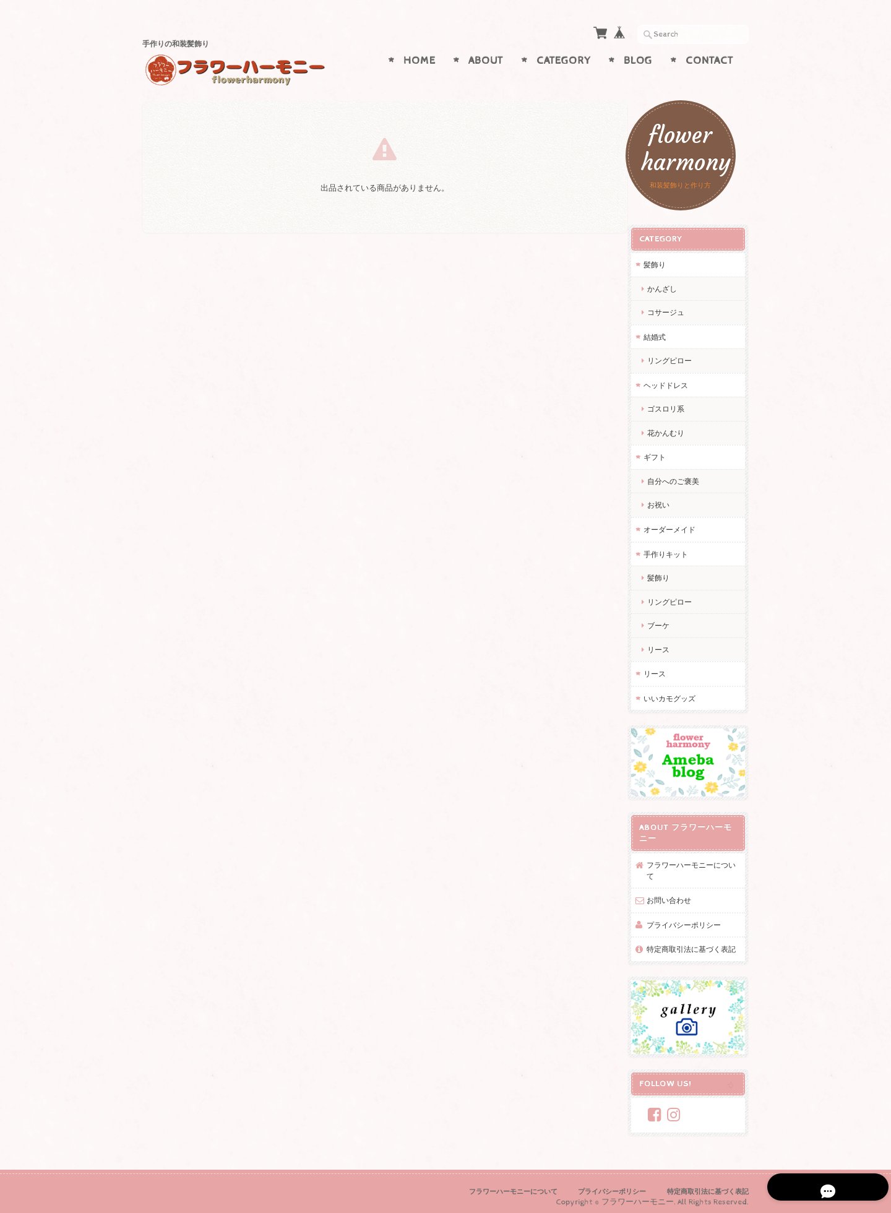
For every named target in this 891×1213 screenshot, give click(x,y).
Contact (709, 60)
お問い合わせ (678, 889)
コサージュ (675, 306)
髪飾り (664, 258)
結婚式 (664, 331)
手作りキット (675, 548)
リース (667, 643)
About (485, 60)
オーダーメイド (679, 523)
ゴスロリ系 (675, 403)
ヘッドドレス (675, 379)
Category (563, 60)
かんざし (675, 282)
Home (419, 60)
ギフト (664, 451)
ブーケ (667, 619)
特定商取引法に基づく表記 (697, 943)
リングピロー (678, 354)
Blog (638, 60)
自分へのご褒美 (682, 475)
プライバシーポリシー (693, 913)
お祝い (667, 499)
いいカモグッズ (679, 692)
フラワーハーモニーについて (697, 859)
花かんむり (675, 427)
